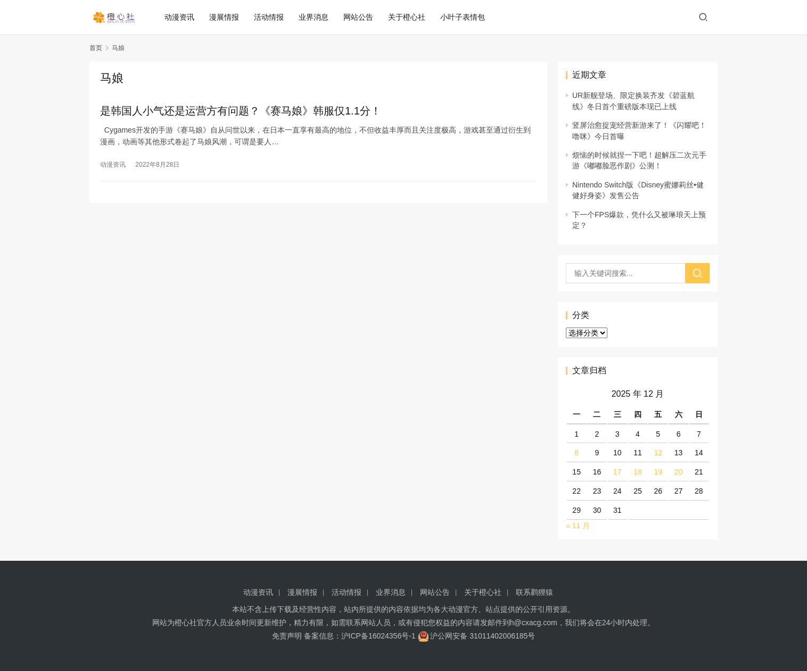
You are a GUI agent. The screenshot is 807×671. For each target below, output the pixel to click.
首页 (95, 48)
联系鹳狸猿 (534, 592)
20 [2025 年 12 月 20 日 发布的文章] (678, 472)
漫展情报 (227, 17)
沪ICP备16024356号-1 (378, 636)
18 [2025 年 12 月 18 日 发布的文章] (637, 472)
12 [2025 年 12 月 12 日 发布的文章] (658, 452)
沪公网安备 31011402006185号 (477, 636)
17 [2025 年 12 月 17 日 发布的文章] (617, 472)
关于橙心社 (410, 17)
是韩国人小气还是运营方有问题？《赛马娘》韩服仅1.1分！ (240, 111)
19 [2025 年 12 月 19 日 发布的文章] (658, 472)
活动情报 (272, 17)
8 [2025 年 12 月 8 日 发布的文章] (576, 452)
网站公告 (361, 17)
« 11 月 (578, 525)
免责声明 (287, 636)
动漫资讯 (182, 17)
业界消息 (317, 17)
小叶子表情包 (465, 17)
